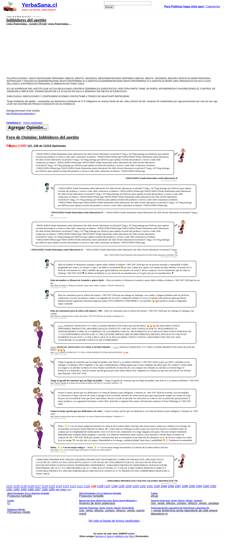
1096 (185, 486)
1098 (171, 486)
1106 (114, 486)
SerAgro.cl (100, 536)
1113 (66, 486)
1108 (100, 486)
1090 (16, 489)
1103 (135, 486)
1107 (107, 486)
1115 (52, 486)
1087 (37, 489)
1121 (9, 486)
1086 (45, 489)
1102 (142, 486)
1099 (164, 486)
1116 (45, 486)
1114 (59, 486)
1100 (157, 486)
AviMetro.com (121, 536)
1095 (192, 486)
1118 (30, 486)
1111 (80, 486)
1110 (87, 486)
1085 (52, 489)
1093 (206, 486)
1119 (23, 486)
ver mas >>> (114, 502)
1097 (178, 486)
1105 (121, 486)
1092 (213, 486)
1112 (73, 486)
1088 (30, 489)
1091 (9, 489)
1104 (128, 486)
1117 (37, 486)
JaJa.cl (110, 536)
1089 (23, 489)
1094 (199, 486)
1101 (149, 486)
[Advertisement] (94, 51)
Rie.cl (132, 536)
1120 (16, 486)
